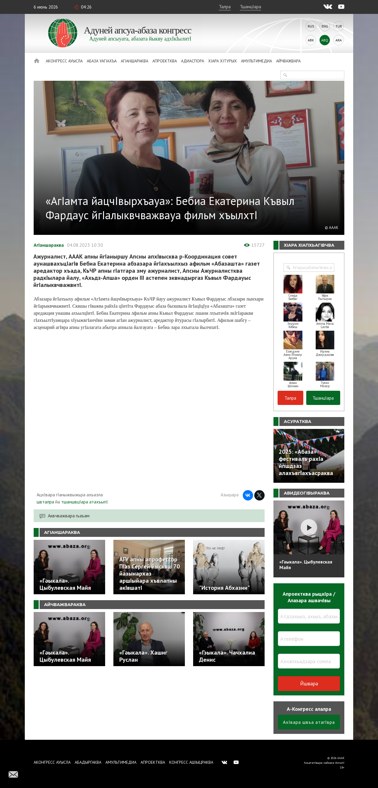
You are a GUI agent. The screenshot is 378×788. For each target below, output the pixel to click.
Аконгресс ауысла (64, 61)
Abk (311, 40)
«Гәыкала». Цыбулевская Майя (305, 564)
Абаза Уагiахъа (102, 61)
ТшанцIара (250, 6)
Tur (338, 26)
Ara (338, 40)
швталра (45, 502)
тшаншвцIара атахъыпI (84, 502)
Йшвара (309, 683)
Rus (311, 26)
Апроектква (164, 61)
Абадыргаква (88, 762)
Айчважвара (288, 61)
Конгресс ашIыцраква (191, 762)
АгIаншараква (134, 61)
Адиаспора (192, 61)
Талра (225, 6)
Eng (325, 26)
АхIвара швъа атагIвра (309, 722)
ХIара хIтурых (222, 61)
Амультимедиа (256, 61)
